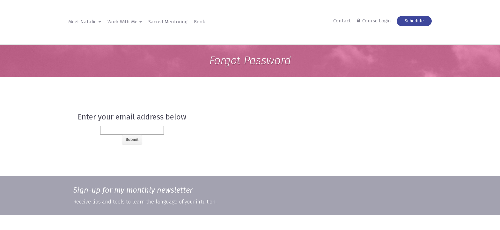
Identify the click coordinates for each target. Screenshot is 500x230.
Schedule (414, 21)
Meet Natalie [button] (84, 22)
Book (199, 22)
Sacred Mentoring (168, 22)
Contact (342, 21)
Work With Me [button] (124, 22)
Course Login (376, 21)
